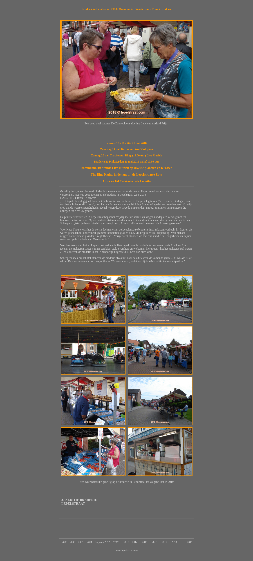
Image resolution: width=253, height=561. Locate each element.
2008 (72, 542)
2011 (89, 542)
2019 (189, 542)
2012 (115, 542)
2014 (134, 542)
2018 (174, 542)
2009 (80, 542)
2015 (144, 542)
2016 (154, 542)
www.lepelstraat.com (126, 550)
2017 (164, 542)
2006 (64, 542)
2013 (126, 542)
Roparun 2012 (102, 542)
